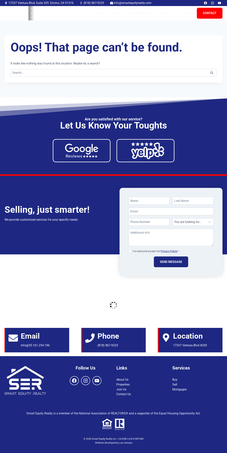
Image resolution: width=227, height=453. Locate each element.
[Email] (171, 211)
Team (185, 13)
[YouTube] (219, 3)
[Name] (149, 200)
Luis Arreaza (125, 442)
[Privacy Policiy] (130, 251)
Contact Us (123, 394)
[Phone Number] (149, 222)
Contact (209, 13)
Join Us (164, 13)
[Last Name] (193, 200)
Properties (123, 384)
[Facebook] (205, 3)
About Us (122, 379)
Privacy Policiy (169, 251)
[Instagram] (212, 3)
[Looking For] (193, 222)
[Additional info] (171, 237)
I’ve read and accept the (155, 251)
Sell (115, 13)
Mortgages (139, 13)
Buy (98, 13)
